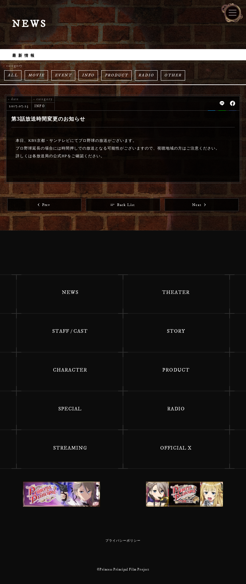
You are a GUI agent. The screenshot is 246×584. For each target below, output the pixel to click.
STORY (176, 331)
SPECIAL (70, 409)
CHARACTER (70, 370)
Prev (44, 204)
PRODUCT (116, 75)
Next (199, 204)
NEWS (70, 292)
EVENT (63, 75)
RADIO (146, 75)
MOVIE (36, 75)
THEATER (176, 292)
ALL (13, 75)
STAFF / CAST (70, 331)
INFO (88, 75)
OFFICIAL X (176, 448)
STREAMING (70, 448)
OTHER (173, 75)
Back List (123, 204)
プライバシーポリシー (123, 541)
